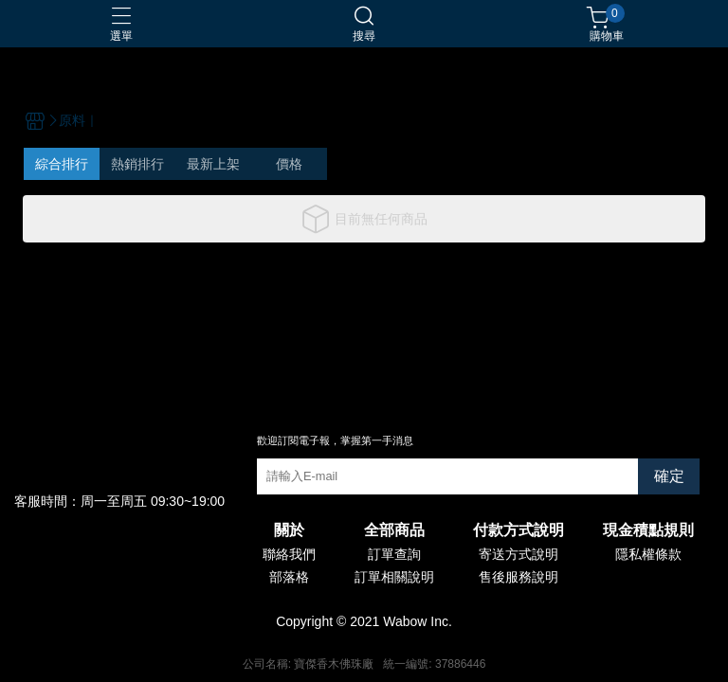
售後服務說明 (518, 576)
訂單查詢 (394, 554)
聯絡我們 (289, 554)
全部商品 (394, 530)
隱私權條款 (648, 554)
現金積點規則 (648, 530)
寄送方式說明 (518, 554)
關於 (289, 530)
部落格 (289, 576)
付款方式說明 (518, 530)
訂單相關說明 (394, 576)
